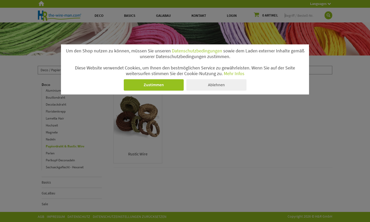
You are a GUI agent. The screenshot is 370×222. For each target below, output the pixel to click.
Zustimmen (154, 84)
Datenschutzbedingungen (197, 51)
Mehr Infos (234, 73)
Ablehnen (216, 84)
